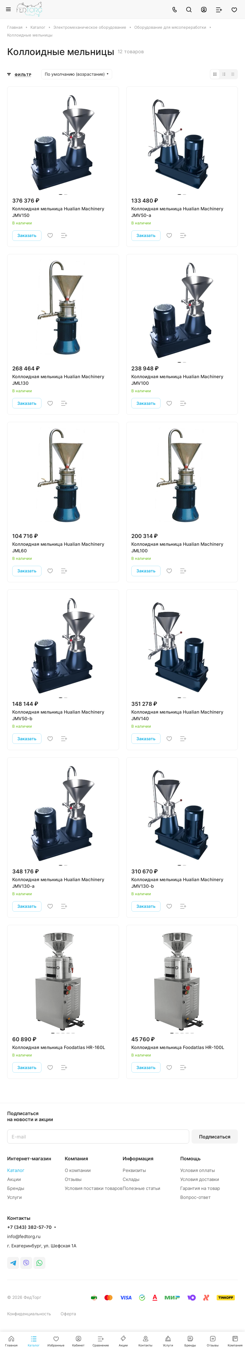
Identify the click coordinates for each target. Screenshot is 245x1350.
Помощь (190, 1159)
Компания (76, 1159)
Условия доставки (199, 1179)
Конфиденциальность (29, 1313)
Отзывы (73, 1179)
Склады (131, 1179)
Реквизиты (134, 1170)
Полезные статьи (141, 1188)
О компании (78, 1170)
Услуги (14, 1197)
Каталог (15, 1170)
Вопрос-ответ (195, 1197)
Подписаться (214, 1137)
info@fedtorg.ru (24, 1236)
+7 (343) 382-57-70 (29, 1227)
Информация (138, 1159)
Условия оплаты (197, 1170)
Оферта (68, 1313)
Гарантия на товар (200, 1188)
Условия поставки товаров (93, 1188)
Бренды (15, 1188)
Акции (14, 1179)
